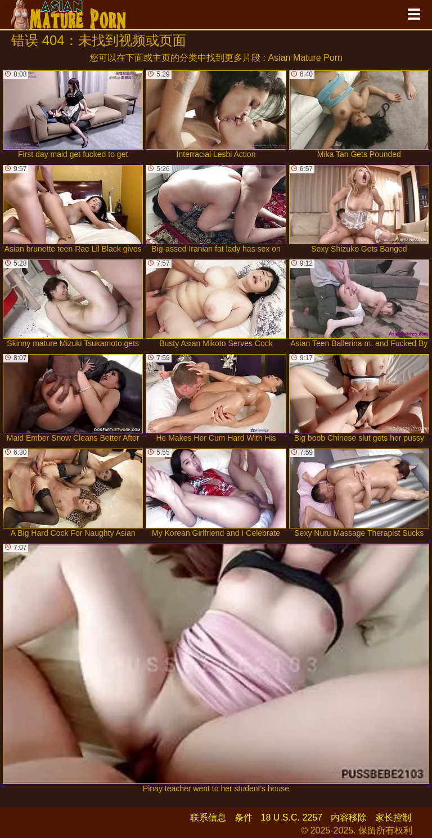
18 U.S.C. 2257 (291, 817)
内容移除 (349, 817)
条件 (244, 817)
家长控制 (393, 817)
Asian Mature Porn (305, 57)
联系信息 (208, 817)
